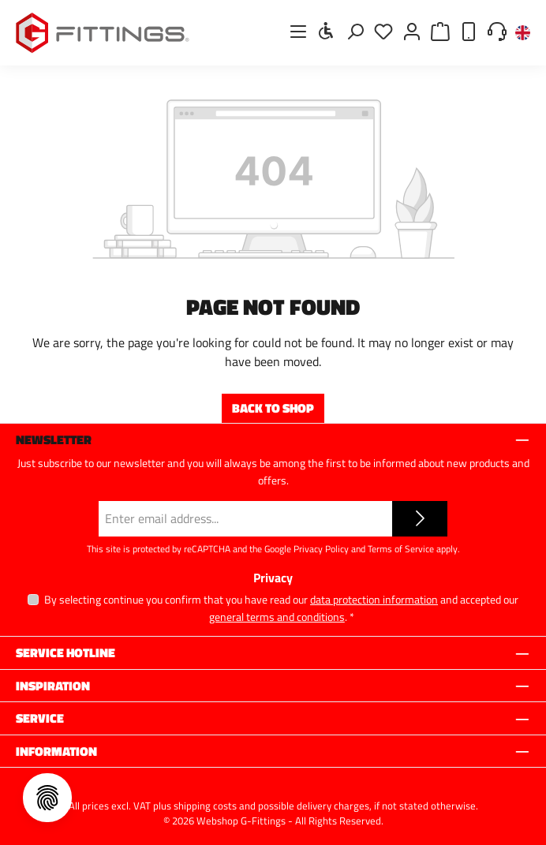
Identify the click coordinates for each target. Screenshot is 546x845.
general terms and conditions (277, 616)
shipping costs (205, 805)
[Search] (355, 31)
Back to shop (273, 407)
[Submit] (419, 519)
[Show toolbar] (326, 31)
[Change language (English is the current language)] (522, 33)
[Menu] (298, 31)
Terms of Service (401, 548)
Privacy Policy (321, 548)
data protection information (374, 599)
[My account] (412, 31)
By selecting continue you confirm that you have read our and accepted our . (281, 607)
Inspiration (53, 685)
